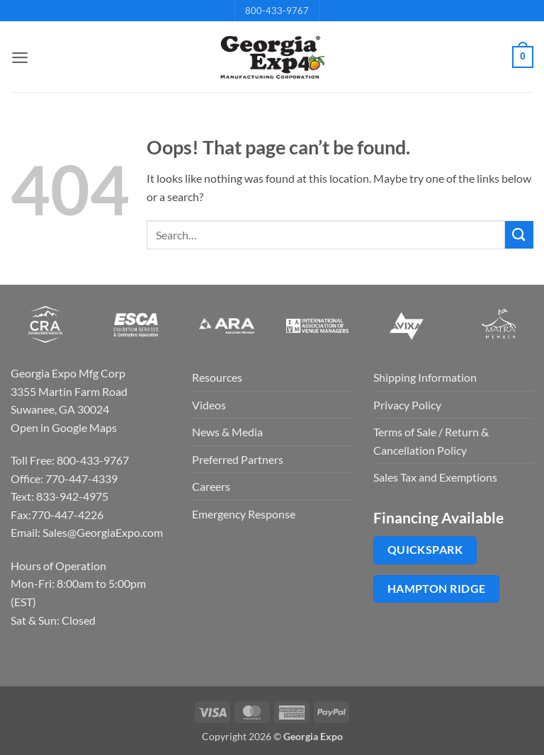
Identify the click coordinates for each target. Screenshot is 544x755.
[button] (19, 57)
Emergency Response (243, 514)
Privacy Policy (407, 404)
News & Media (227, 431)
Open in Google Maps (64, 427)
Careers (211, 486)
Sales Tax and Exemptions (435, 477)
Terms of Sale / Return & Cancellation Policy (431, 441)
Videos (209, 404)
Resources (217, 377)
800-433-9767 (277, 10)
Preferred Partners (237, 459)
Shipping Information (425, 377)
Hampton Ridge (436, 588)
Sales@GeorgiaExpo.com (102, 532)
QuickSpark (425, 549)
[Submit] (519, 235)
